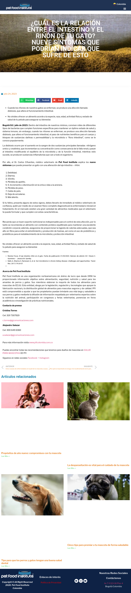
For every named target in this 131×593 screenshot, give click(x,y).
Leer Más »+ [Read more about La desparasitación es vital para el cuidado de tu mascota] (71, 468)
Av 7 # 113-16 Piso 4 (113, 583)
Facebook (32, 358)
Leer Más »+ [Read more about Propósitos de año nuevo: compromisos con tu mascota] (5, 456)
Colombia (121, 4)
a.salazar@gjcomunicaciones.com (18, 335)
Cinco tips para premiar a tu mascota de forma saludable (97, 545)
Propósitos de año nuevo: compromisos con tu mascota (31, 453)
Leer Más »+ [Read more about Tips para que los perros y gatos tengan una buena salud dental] (5, 566)
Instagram (44, 358)
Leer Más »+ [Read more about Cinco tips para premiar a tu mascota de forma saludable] (71, 548)
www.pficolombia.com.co (41, 342)
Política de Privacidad (50, 582)
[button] (125, 8)
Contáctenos (113, 578)
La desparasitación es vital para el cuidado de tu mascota (98, 465)
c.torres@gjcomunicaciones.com (18, 320)
